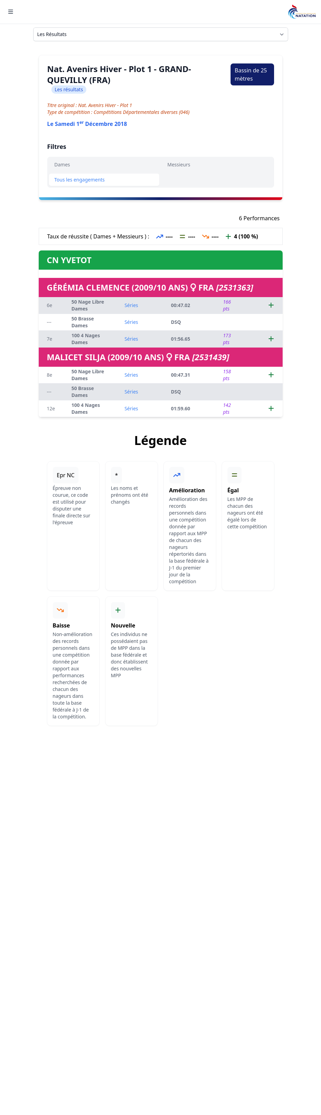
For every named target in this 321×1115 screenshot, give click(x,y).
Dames (62, 164)
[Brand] (302, 11)
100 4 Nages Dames (85, 338)
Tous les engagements (79, 179)
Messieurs (179, 164)
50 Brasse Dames (82, 322)
